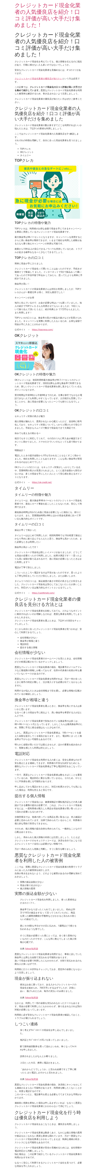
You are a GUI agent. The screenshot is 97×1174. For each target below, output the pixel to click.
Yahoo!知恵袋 (31, 948)
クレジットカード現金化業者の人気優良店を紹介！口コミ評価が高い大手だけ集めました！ (48, 15)
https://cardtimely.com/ (43, 593)
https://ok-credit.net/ (42, 482)
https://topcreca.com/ (42, 329)
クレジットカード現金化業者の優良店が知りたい (38, 78)
